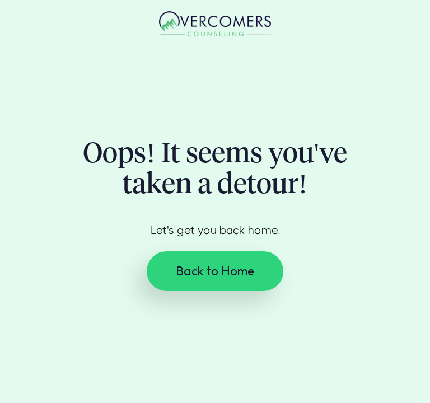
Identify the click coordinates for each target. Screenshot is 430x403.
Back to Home (215, 271)
